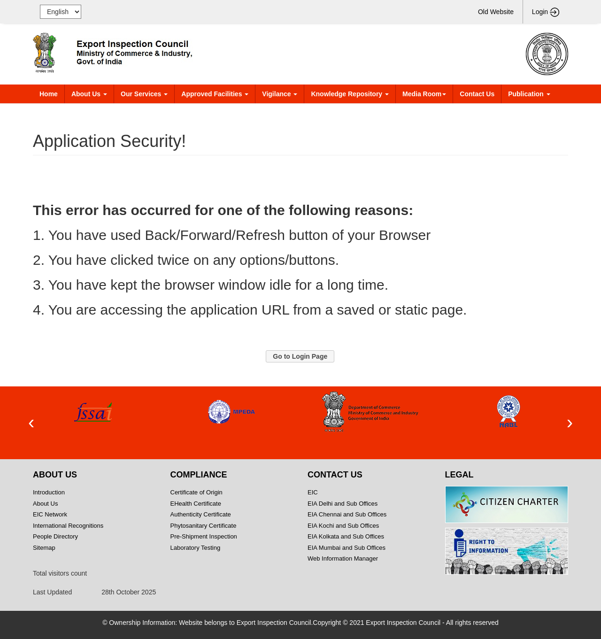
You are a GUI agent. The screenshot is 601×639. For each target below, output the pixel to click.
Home (48, 94)
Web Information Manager (343, 558)
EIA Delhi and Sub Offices (343, 503)
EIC (313, 492)
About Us (89, 94)
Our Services (144, 94)
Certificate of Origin (196, 492)
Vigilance (279, 94)
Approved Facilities (214, 94)
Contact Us (477, 94)
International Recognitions (68, 525)
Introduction (49, 492)
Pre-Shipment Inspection (203, 536)
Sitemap (74, 547)
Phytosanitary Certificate (203, 525)
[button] (300, 356)
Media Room (424, 94)
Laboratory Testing (195, 547)
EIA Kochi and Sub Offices (343, 525)
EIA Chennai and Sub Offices (347, 514)
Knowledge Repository (350, 94)
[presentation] (31, 422)
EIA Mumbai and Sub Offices (346, 547)
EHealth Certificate (195, 503)
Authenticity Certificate (200, 514)
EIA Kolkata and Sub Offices (346, 536)
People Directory (55, 536)
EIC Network (50, 514)
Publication (529, 94)
